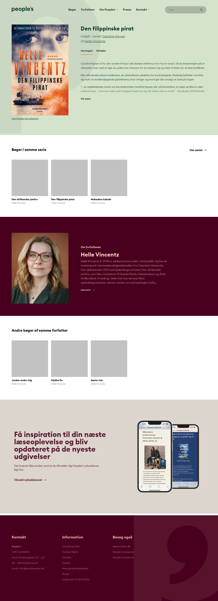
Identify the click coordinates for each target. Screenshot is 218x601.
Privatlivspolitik (71, 546)
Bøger (72, 9)
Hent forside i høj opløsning (25, 119)
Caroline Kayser (113, 36)
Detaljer (101, 51)
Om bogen (87, 51)
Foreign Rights (70, 552)
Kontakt (66, 557)
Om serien (198, 150)
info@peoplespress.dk (31, 568)
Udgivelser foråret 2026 (75, 579)
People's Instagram (123, 552)
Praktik (66, 563)
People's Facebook (123, 557)
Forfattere (87, 9)
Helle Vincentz (95, 41)
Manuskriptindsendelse (75, 568)
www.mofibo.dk (121, 546)
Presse (127, 9)
